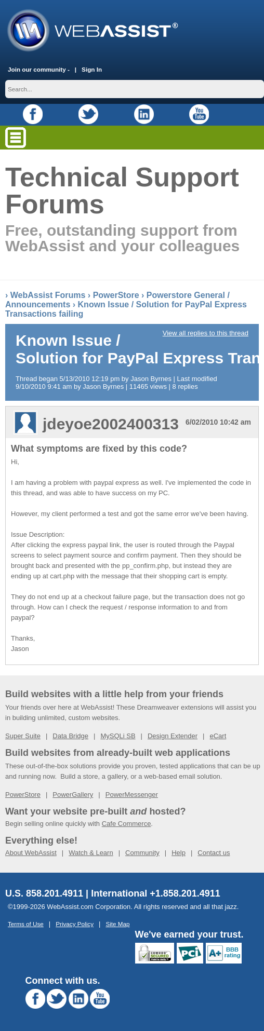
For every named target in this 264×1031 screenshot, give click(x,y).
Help (178, 853)
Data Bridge (70, 736)
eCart (217, 736)
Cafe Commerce (126, 823)
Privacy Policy (75, 923)
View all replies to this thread (205, 333)
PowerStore (116, 295)
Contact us (213, 853)
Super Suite (23, 736)
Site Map (117, 923)
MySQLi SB (117, 736)
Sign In (92, 69)
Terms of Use (26, 923)
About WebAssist (31, 853)
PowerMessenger (131, 794)
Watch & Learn (91, 853)
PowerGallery (72, 794)
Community (142, 853)
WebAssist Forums (48, 295)
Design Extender (172, 736)
